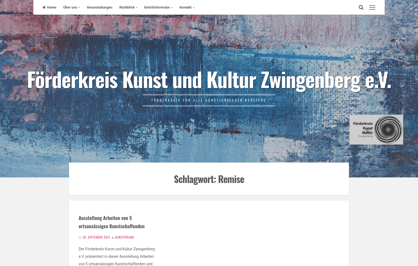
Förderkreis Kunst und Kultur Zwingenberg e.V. (209, 79)
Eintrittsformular (157, 7)
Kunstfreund (124, 237)
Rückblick (127, 7)
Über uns (70, 7)
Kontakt (185, 7)
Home (49, 7)
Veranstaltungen (99, 7)
